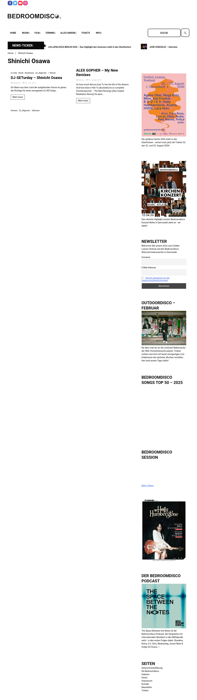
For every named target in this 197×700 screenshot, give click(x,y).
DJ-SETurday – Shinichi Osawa (36, 78)
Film (37, 33)
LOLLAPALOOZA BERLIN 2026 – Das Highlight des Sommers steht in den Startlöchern (90, 47)
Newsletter (147, 687)
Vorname (146, 257)
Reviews (14, 110)
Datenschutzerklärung (152, 668)
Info (98, 33)
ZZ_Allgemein (41, 73)
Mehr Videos (148, 485)
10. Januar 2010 (93, 80)
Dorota (80, 80)
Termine (49, 33)
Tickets (85, 33)
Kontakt (145, 684)
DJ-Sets (14, 73)
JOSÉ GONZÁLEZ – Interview (164, 47)
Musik (25, 33)
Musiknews (29, 73)
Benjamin (16, 83)
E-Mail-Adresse (149, 267)
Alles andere (67, 33)
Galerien (145, 674)
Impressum (147, 681)
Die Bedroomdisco (150, 671)
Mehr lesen (17, 97)
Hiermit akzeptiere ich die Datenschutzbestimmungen (156, 279)
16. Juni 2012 (29, 83)
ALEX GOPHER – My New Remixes (97, 72)
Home (13, 33)
